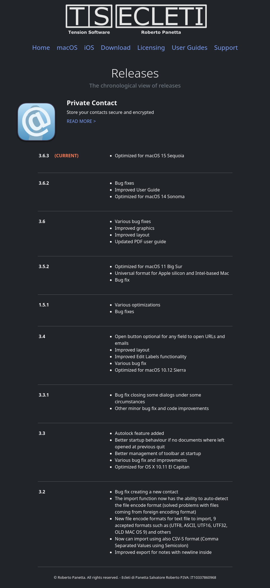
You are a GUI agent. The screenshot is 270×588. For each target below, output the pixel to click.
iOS (89, 47)
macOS (67, 47)
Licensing (151, 47)
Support (226, 47)
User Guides (190, 47)
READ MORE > (81, 121)
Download (116, 47)
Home (41, 47)
